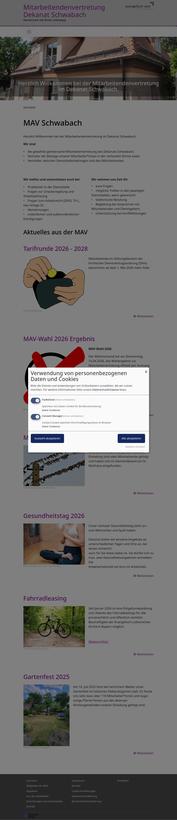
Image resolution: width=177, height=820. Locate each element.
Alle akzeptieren (131, 438)
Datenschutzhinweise (105, 389)
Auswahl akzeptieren (47, 438)
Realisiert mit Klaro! (135, 446)
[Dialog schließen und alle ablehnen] (146, 370)
